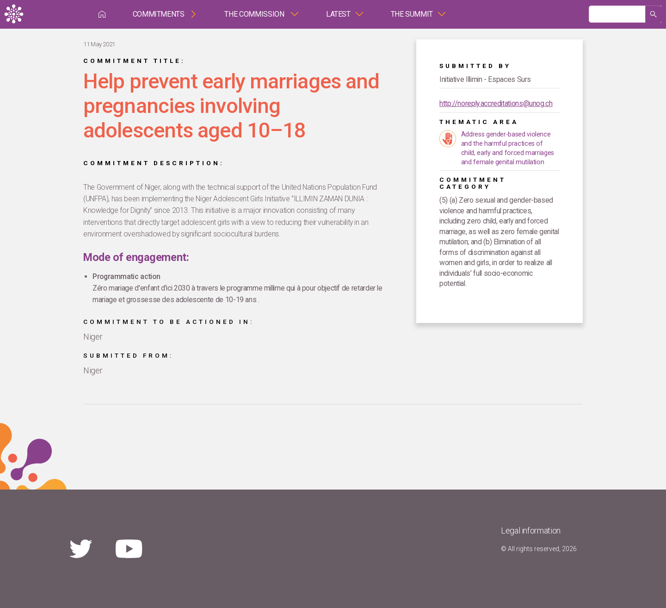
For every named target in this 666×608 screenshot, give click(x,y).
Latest (338, 14)
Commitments (159, 14)
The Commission (255, 14)
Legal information (531, 530)
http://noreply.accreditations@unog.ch (496, 103)
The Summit (412, 14)
